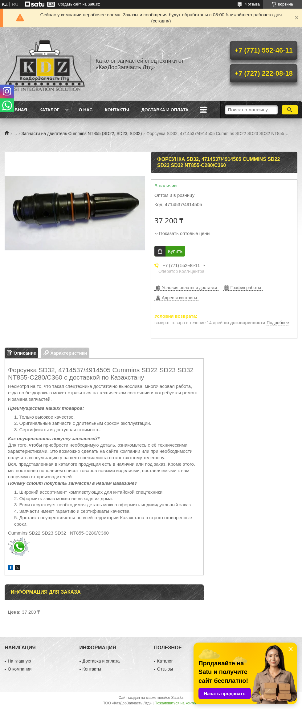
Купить (175, 251)
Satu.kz (177, 697)
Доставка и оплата (165, 109)
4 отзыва (252, 4)
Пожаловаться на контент (177, 703)
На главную (19, 661)
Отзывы (165, 669)
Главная (16, 109)
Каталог (49, 109)
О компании (19, 669)
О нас (85, 109)
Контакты (117, 109)
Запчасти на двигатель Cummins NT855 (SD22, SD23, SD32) (82, 133)
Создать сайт (69, 4)
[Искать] (290, 109)
